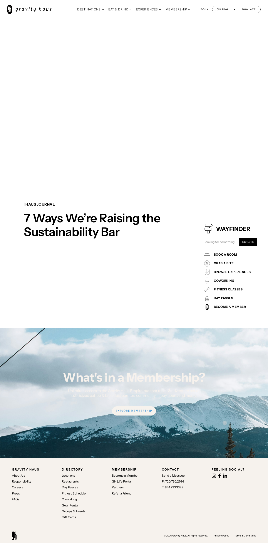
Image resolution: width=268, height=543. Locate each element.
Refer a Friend (121, 493)
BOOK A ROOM (225, 254)
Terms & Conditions (245, 535)
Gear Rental (70, 505)
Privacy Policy (221, 535)
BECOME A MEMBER (230, 306)
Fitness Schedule (74, 493)
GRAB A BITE (224, 263)
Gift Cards (69, 517)
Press (16, 493)
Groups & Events (73, 511)
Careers (17, 487)
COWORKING (224, 280)
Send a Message (173, 475)
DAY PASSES (223, 298)
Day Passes (70, 487)
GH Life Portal (121, 481)
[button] (90, 10)
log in (204, 9)
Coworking (69, 499)
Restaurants (70, 481)
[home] (40, 9)
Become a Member (125, 475)
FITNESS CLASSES (228, 289)
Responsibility (21, 481)
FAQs (16, 499)
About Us (18, 475)
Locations (68, 475)
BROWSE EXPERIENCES (232, 272)
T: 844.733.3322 (172, 487)
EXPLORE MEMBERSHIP (134, 410)
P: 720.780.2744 (173, 481)
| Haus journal (39, 204)
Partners (118, 487)
